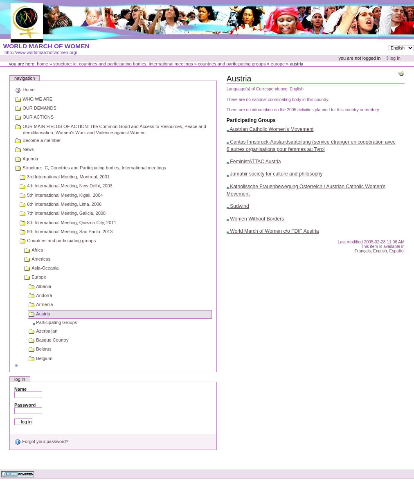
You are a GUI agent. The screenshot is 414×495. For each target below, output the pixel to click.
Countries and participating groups (232, 63)
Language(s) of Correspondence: (257, 89)
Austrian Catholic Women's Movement (270, 129)
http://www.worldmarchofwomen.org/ (40, 52)
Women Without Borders (255, 219)
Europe (278, 63)
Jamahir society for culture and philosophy (275, 174)
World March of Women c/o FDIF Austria (273, 231)
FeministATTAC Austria (254, 161)
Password (25, 405)
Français (363, 251)
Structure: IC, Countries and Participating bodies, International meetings (123, 63)
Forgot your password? (41, 441)
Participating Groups (251, 120)
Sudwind (238, 206)
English (380, 251)
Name (20, 389)
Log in (395, 58)
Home (42, 63)
